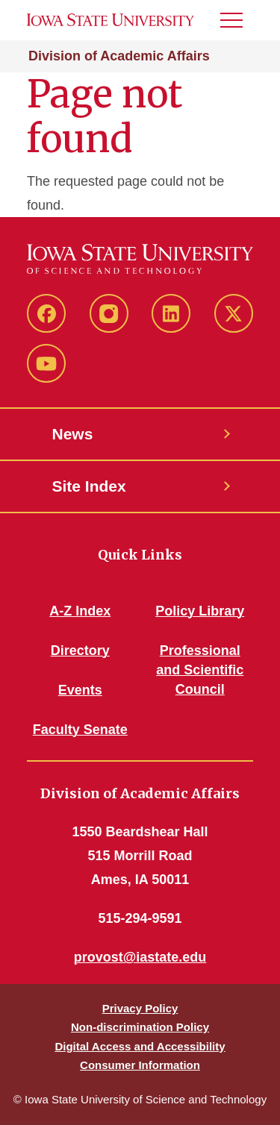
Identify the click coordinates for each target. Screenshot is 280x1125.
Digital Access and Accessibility (140, 1046)
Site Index (89, 486)
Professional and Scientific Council (199, 670)
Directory (80, 650)
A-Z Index (80, 611)
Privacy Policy (140, 1008)
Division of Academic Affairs (119, 55)
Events (80, 690)
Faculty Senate (80, 729)
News (72, 433)
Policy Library (199, 611)
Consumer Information (140, 1065)
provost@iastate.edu (140, 957)
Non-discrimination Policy (140, 1027)
